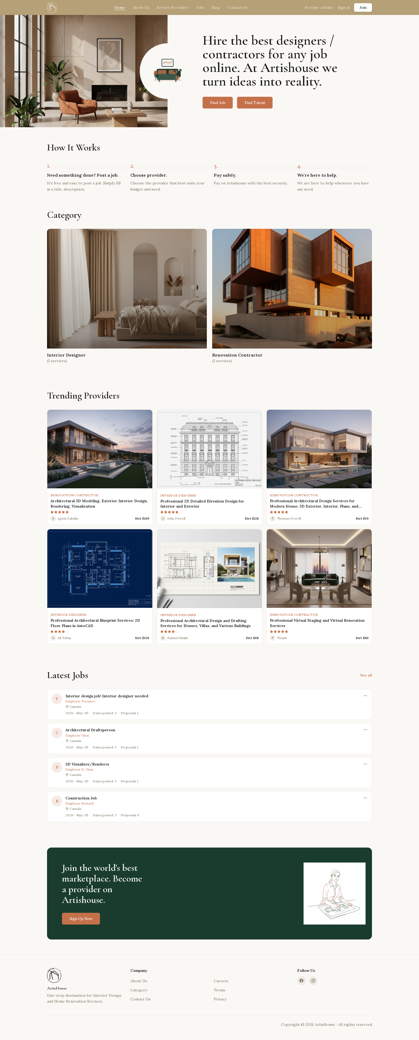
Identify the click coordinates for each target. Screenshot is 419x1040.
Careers (221, 981)
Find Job (217, 102)
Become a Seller (319, 7)
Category (138, 990)
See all (366, 675)
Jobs (200, 7)
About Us (141, 7)
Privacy (220, 999)
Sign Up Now (80, 923)
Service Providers (173, 7)
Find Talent (255, 102)
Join (363, 7)
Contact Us (237, 7)
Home (119, 7)
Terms (219, 990)
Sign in (344, 7)
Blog (216, 7)
